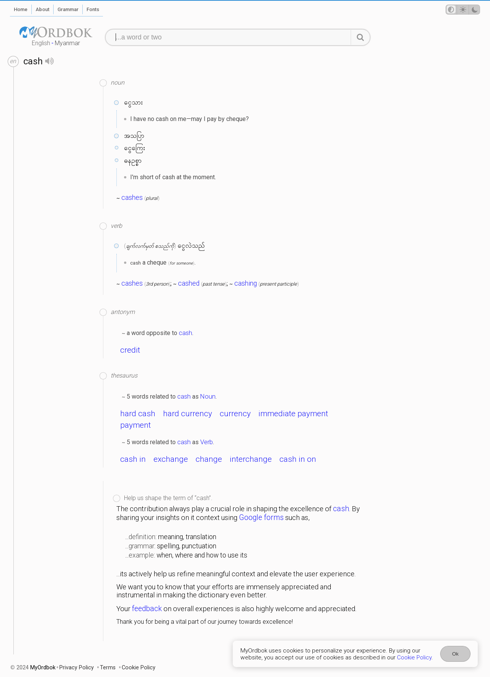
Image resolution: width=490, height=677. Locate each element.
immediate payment (293, 413)
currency (235, 413)
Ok (455, 654)
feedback (147, 608)
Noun (208, 396)
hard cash (137, 413)
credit (130, 350)
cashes (132, 197)
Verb (206, 442)
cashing (245, 283)
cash (185, 333)
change (209, 459)
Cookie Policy (414, 657)
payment (135, 425)
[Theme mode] (463, 10)
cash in (133, 459)
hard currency (187, 413)
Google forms (261, 517)
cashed (188, 283)
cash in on (297, 459)
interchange (251, 459)
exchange (171, 459)
